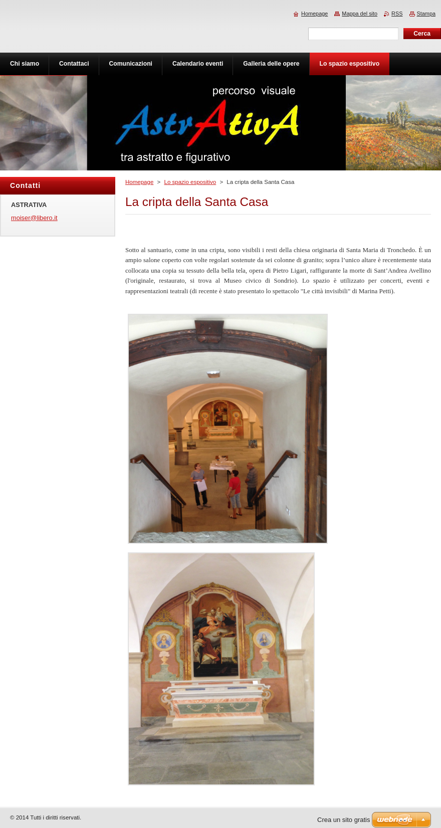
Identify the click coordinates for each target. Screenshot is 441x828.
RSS (396, 14)
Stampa (426, 14)
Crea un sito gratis (343, 819)
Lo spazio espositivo (190, 182)
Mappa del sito (359, 14)
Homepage (139, 182)
